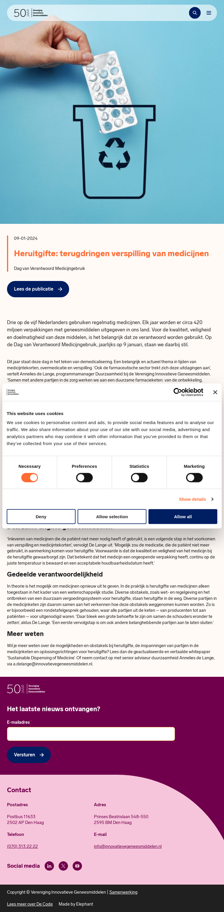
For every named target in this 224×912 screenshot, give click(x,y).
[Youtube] (77, 866)
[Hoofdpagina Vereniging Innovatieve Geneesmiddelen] (31, 12)
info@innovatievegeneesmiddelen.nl (128, 846)
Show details (192, 498)
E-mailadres (19, 722)
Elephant (84, 904)
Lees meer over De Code (30, 904)
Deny (41, 516)
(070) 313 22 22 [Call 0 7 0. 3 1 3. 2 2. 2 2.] (22, 846)
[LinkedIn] (49, 866)
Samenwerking (123, 892)
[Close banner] (215, 392)
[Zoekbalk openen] (195, 13)
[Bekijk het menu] (209, 13)
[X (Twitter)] (63, 866)
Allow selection (112, 516)
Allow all (183, 516)
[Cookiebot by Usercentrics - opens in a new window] (177, 392)
